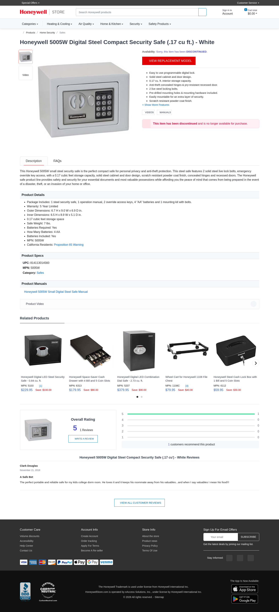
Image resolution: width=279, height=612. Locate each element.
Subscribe (248, 536)
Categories (28, 23)
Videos (148, 112)
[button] (85, 100)
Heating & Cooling (58, 23)
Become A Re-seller (92, 550)
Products (30, 32)
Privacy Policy (150, 545)
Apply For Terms (90, 545)
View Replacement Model (169, 61)
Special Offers (28, 2)
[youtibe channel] (251, 558)
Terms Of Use (149, 550)
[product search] (202, 12)
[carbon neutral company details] (48, 592)
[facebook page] (229, 558)
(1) (38, 385)
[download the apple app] (244, 588)
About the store (150, 536)
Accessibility (26, 541)
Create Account (89, 536)
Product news (149, 541)
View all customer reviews (139, 502)
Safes (62, 32)
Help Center (26, 545)
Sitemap (159, 597)
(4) (184, 385)
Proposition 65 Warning (69, 244)
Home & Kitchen (110, 23)
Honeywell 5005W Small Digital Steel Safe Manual (55, 291)
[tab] (34, 161)
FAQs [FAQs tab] (58, 161)
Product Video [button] (140, 304)
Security (135, 23)
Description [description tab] (34, 161)
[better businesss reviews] (25, 592)
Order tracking (89, 541)
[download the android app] (244, 598)
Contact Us (26, 550)
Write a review (83, 438)
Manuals (164, 112)
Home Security (47, 32)
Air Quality (85, 23)
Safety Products (159, 23)
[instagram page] (240, 558)
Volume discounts (30, 536)
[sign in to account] (225, 12)
